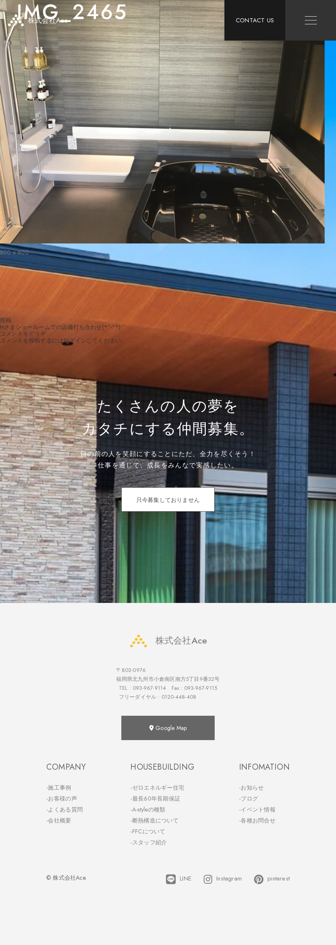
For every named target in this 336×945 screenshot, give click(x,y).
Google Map (168, 728)
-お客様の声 (61, 798)
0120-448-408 (179, 697)
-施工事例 (58, 788)
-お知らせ (251, 788)
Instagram (223, 879)
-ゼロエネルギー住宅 (157, 788)
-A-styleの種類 (147, 809)
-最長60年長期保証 (155, 798)
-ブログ (248, 798)
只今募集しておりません (168, 500)
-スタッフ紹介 (148, 842)
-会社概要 (58, 820)
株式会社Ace (168, 640)
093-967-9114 (149, 688)
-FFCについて (147, 831)
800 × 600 (14, 252)
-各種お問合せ (257, 820)
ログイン (74, 340)
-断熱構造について (154, 820)
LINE (179, 879)
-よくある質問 (64, 809)
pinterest (272, 879)
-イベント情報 (257, 809)
